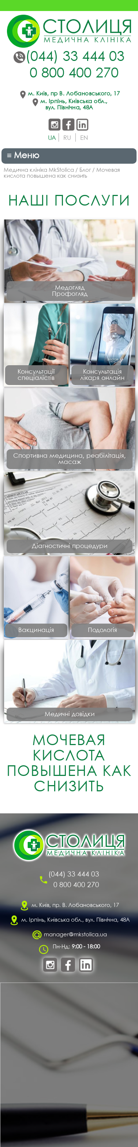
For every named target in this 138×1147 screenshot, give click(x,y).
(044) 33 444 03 (74, 57)
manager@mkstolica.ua (75, 934)
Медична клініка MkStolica (39, 170)
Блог (85, 170)
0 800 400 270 (74, 73)
